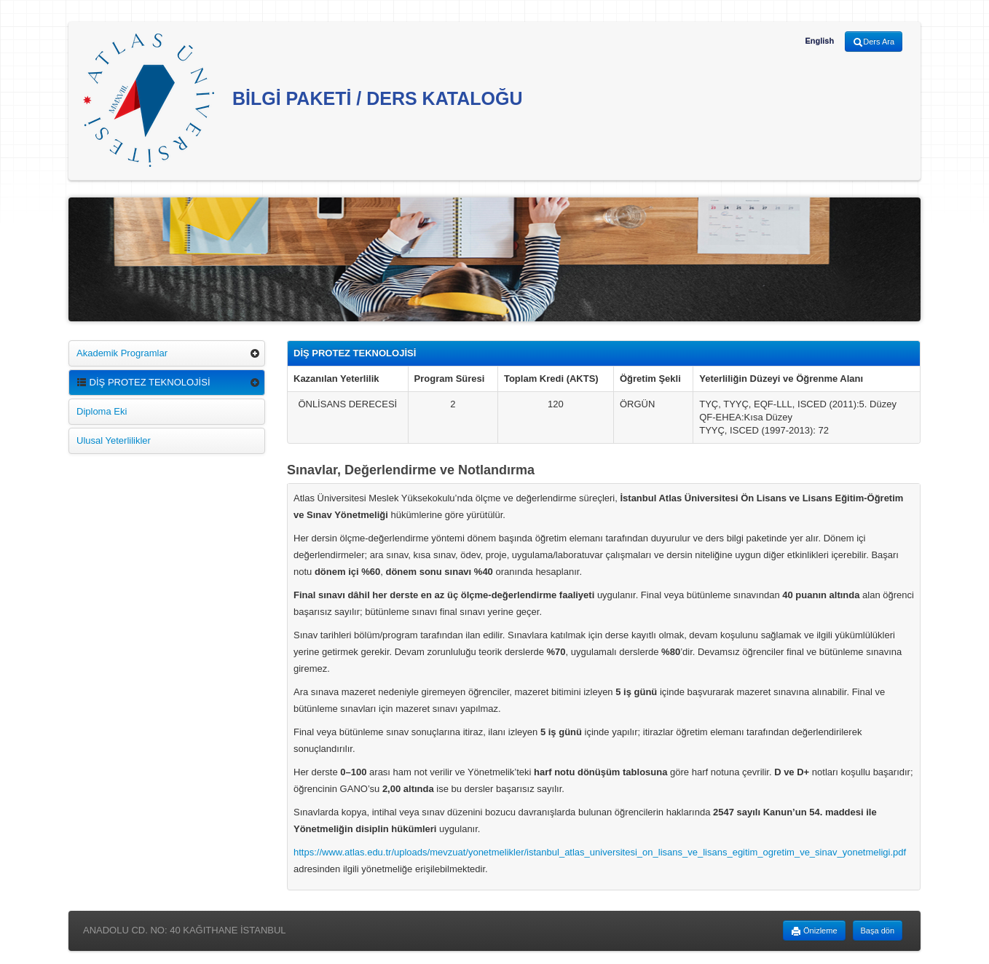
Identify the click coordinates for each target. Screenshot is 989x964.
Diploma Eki (101, 411)
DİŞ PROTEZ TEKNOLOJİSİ (143, 382)
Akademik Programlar (122, 353)
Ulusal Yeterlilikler (113, 440)
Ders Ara (873, 42)
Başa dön (877, 930)
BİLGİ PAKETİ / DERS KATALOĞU (303, 100)
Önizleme (814, 931)
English (819, 40)
